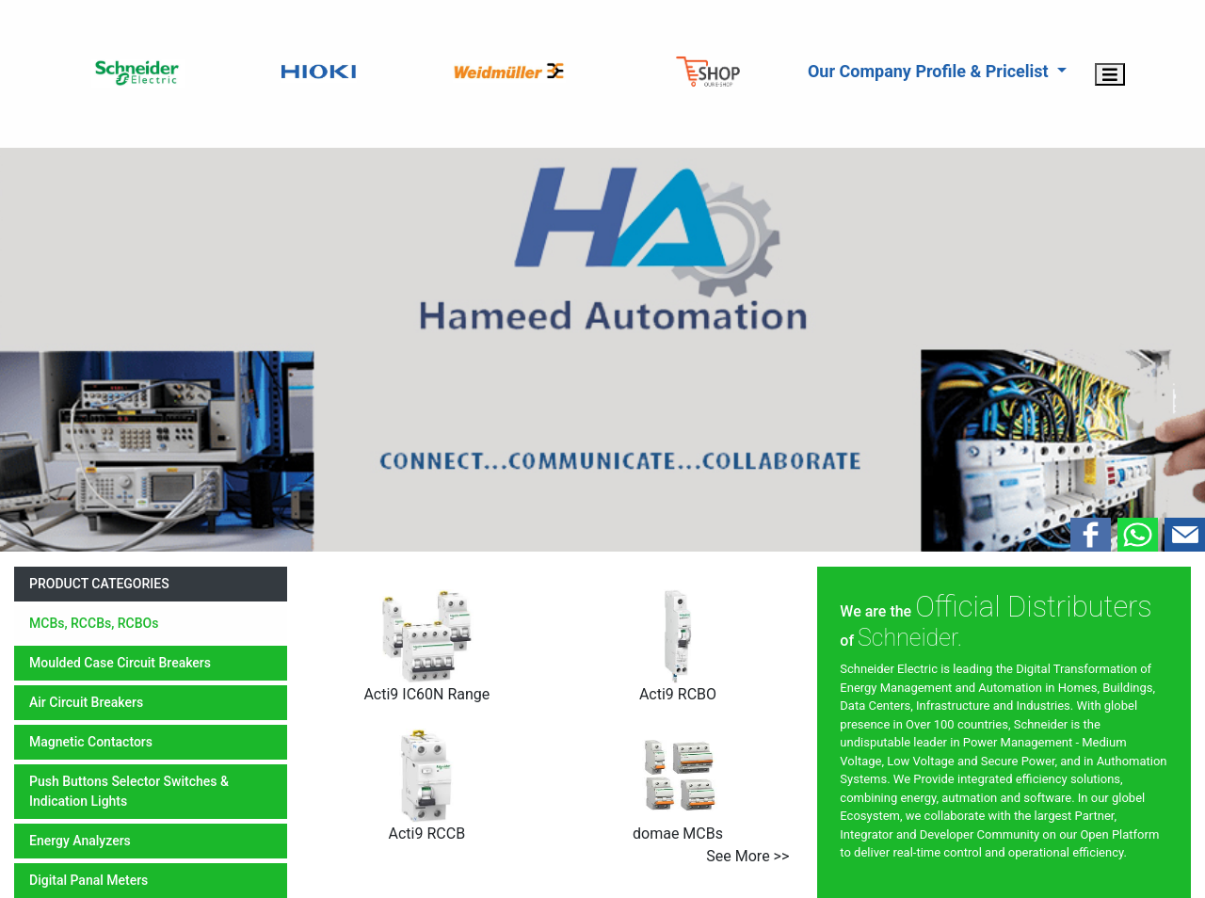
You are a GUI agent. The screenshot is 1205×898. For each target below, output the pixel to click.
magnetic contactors (91, 741)
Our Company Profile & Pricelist (930, 71)
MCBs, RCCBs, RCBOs (93, 623)
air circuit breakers (86, 702)
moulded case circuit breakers (120, 662)
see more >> (747, 856)
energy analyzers (80, 840)
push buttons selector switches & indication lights (129, 791)
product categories (99, 583)
